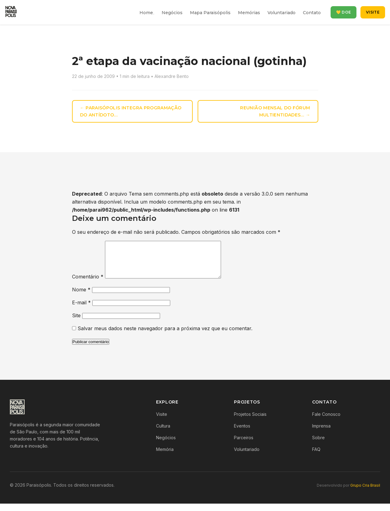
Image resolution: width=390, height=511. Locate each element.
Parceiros (243, 445)
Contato (312, 12)
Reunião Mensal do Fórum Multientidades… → (275, 111)
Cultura (163, 433)
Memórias (249, 12)
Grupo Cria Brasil (365, 492)
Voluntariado (281, 12)
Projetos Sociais (250, 421)
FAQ (316, 456)
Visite (373, 12)
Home (146, 12)
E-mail (81, 310)
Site (76, 323)
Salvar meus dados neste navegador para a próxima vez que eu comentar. (165, 336)
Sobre (318, 445)
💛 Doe (343, 12)
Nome (81, 297)
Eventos (242, 433)
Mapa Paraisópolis (210, 12)
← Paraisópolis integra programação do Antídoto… (131, 111)
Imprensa (321, 433)
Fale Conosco (326, 421)
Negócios (172, 12)
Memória (165, 456)
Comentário (87, 284)
